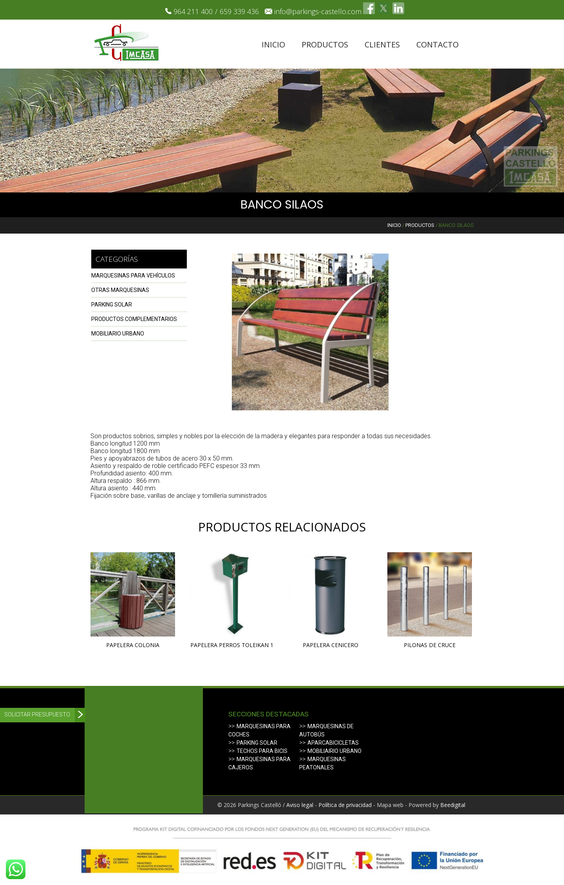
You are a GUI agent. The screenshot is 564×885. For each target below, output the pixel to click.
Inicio (273, 44)
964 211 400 (193, 11)
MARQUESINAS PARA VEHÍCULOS (133, 275)
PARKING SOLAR (111, 304)
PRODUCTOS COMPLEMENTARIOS (134, 319)
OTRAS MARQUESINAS (120, 290)
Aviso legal (299, 805)
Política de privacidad (345, 805)
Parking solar (257, 743)
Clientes (382, 44)
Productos (325, 44)
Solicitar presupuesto (37, 714)
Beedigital (452, 805)
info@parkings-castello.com (318, 11)
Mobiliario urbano (117, 333)
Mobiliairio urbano (334, 751)
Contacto (437, 44)
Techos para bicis (262, 751)
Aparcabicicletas (333, 743)
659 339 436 (239, 11)
